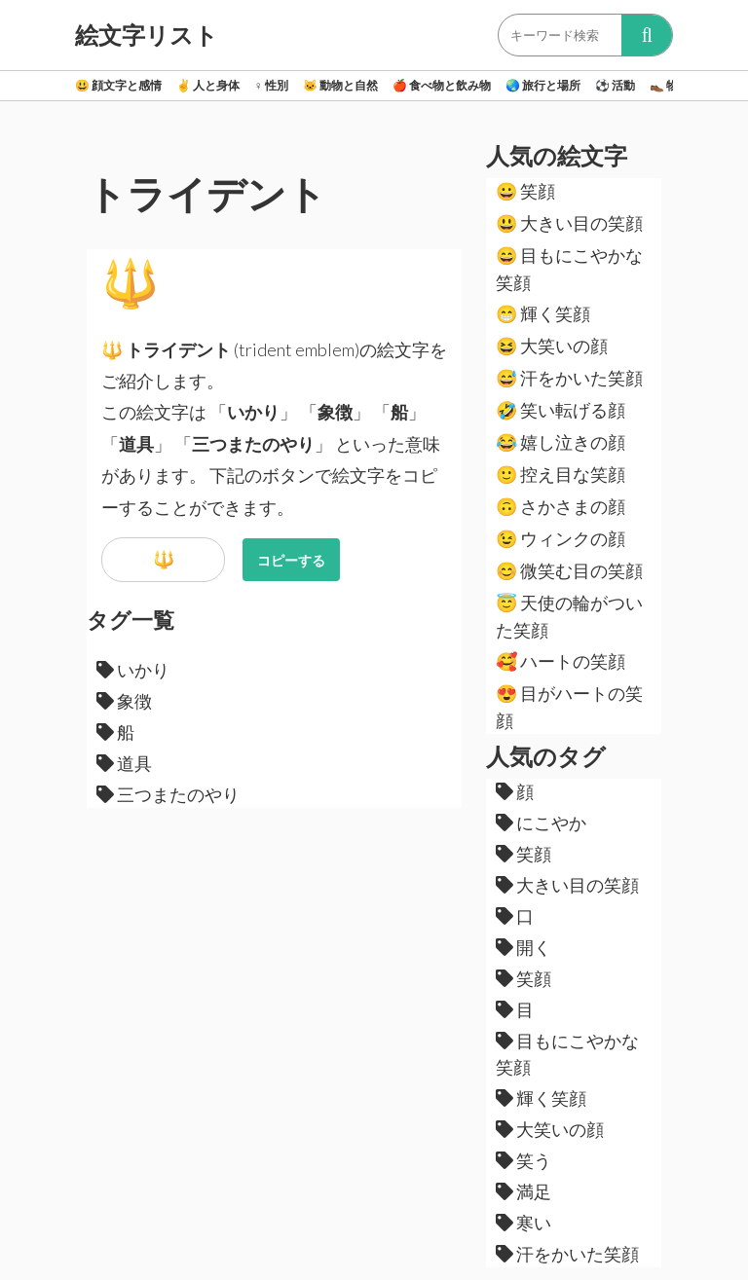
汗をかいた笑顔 (569, 377)
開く (523, 947)
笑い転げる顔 (560, 410)
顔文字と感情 (118, 85)
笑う (523, 1160)
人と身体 (208, 85)
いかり (132, 669)
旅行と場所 (542, 85)
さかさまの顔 (560, 506)
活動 (615, 85)
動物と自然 (340, 85)
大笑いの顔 (552, 345)
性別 (271, 85)
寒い (523, 1222)
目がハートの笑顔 (569, 706)
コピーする (291, 560)
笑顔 (525, 190)
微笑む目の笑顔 (569, 570)
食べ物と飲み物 (442, 85)
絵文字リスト (146, 35)
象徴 (124, 701)
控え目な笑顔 (560, 474)
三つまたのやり (168, 794)
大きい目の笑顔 (569, 223)
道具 (124, 763)
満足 (523, 1191)
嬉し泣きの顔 (560, 442)
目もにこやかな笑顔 (569, 268)
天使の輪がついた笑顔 (569, 616)
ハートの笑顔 (560, 661)
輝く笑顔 (543, 313)
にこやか (541, 822)
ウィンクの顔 (560, 538)
